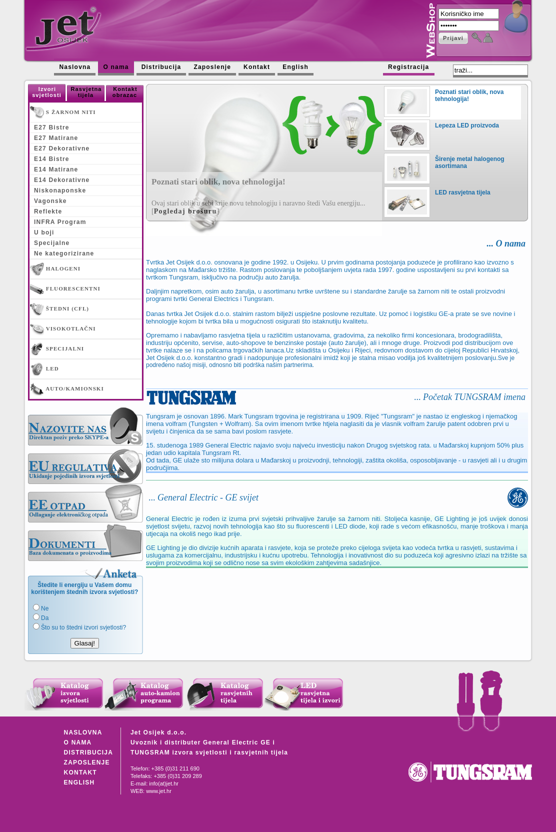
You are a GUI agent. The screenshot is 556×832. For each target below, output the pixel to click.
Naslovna (74, 67)
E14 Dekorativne (62, 180)
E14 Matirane (56, 169)
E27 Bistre (52, 127)
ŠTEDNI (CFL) (59, 309)
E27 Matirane (56, 138)
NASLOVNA (83, 732)
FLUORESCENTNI (65, 289)
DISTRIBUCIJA (88, 752)
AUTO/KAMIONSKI (67, 389)
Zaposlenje (212, 67)
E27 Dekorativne (62, 148)
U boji (44, 232)
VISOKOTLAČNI (63, 329)
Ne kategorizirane (64, 253)
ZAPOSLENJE (87, 762)
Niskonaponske (60, 190)
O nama (115, 67)
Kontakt (257, 67)
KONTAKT (80, 772)
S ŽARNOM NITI (63, 112)
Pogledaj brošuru (185, 211)
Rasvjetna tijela (86, 92)
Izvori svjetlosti (47, 92)
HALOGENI (55, 269)
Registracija (408, 67)
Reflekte (48, 211)
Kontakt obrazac (125, 92)
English (295, 67)
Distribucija (162, 67)
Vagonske (50, 201)
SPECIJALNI (57, 349)
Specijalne (52, 243)
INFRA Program (60, 222)
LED (44, 369)
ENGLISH (79, 782)
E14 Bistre (52, 159)
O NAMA (78, 742)
